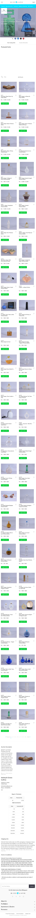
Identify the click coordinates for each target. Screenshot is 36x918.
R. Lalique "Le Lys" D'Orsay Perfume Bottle (6, 479)
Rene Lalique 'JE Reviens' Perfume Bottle (6, 560)
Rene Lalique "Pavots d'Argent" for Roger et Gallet (25, 615)
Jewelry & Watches (23, 6)
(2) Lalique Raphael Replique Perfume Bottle (7, 506)
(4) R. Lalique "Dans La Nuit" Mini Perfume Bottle (25, 670)
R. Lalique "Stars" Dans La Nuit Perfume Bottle (7, 315)
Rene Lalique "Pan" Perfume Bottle (7, 233)
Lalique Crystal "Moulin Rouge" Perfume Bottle (25, 451)
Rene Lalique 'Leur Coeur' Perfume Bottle (24, 533)
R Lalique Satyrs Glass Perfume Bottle (25, 560)
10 (25, 737)
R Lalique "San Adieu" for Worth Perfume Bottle (6, 724)
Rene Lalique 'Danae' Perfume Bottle (7, 124)
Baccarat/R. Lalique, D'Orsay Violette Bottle (7, 151)
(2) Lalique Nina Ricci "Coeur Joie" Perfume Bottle (7, 615)
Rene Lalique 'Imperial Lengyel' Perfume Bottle (25, 179)
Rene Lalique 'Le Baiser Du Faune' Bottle (24, 97)
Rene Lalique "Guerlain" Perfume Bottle (24, 206)
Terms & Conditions (19, 913)
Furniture (16, 6)
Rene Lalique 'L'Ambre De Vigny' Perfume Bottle (24, 261)
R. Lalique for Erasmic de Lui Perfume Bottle (25, 151)
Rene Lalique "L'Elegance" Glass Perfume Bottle (6, 179)
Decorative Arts (9, 6)
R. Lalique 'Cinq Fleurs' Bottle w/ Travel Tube (25, 588)
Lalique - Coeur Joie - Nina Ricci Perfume (25, 424)
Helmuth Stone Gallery (28, 19)
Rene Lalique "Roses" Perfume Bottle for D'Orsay (25, 124)
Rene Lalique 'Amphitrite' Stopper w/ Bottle (6, 588)
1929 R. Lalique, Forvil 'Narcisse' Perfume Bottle (25, 233)
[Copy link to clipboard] (13, 39)
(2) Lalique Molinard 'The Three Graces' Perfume (25, 397)
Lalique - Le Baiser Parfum (24, 287)
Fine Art (3, 6)
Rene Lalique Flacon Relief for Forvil (7, 370)
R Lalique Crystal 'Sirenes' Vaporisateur (6, 424)
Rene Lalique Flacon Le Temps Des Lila (25, 370)
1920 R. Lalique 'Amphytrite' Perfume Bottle (7, 206)
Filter (5, 77)
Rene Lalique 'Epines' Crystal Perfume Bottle (7, 288)
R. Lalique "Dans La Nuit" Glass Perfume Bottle (7, 670)
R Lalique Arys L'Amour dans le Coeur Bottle (7, 451)
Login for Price (5, 103)
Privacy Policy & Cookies (10, 913)
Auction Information (23, 42)
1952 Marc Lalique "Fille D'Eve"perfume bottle (6, 261)
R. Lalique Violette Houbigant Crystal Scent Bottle (25, 506)
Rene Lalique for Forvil (5, 341)
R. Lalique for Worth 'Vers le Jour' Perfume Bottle (7, 533)
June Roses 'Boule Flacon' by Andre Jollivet (7, 97)
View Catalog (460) (28, 34)
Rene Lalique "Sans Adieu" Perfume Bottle (24, 479)
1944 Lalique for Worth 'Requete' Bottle (6, 697)
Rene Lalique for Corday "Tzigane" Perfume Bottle (24, 342)
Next (28, 737)
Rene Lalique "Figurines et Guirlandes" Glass (24, 697)
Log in (33, 2)
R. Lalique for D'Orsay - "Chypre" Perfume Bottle (7, 642)
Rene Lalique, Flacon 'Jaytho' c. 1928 (7, 397)
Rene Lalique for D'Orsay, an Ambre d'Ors (25, 315)
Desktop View (27, 913)
